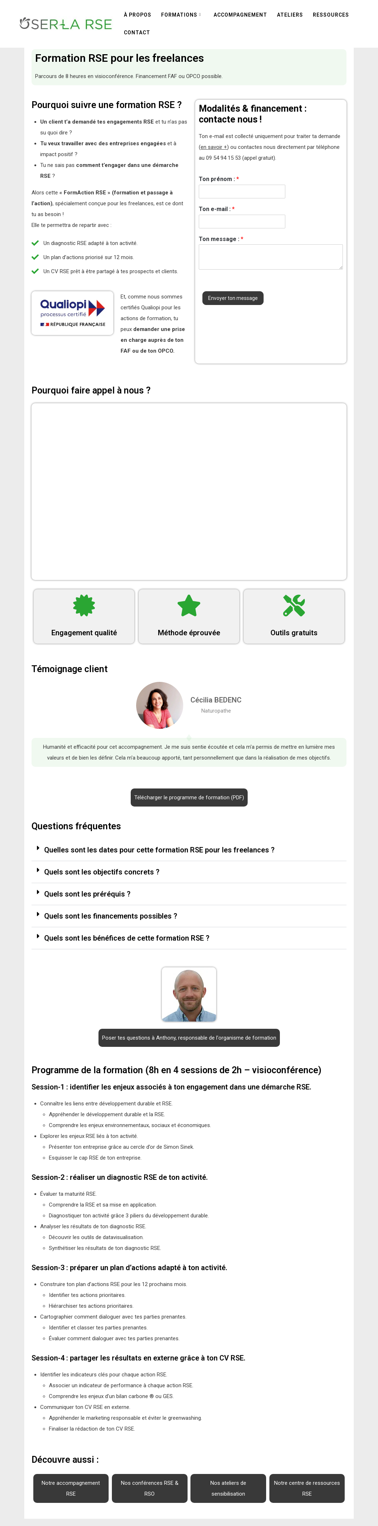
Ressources (331, 15)
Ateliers (290, 15)
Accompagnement (240, 15)
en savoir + (214, 147)
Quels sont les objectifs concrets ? (101, 872)
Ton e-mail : (217, 209)
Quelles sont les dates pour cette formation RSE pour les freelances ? (159, 850)
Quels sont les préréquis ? (87, 894)
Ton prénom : (219, 179)
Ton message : (221, 239)
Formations (179, 15)
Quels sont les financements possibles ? (110, 916)
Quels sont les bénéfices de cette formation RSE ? (126, 938)
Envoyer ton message (233, 298)
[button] (189, 850)
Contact (137, 32)
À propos (137, 15)
